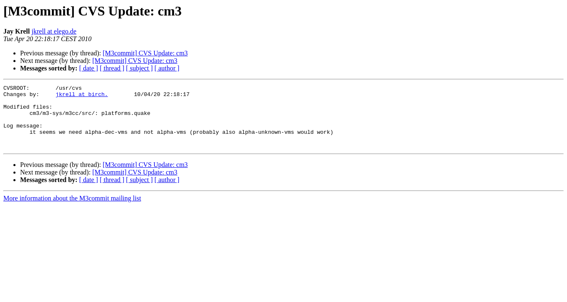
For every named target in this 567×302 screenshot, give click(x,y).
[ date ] (88, 68)
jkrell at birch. (82, 96)
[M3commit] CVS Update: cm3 (145, 53)
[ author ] (167, 68)
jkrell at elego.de (53, 31)
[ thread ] (112, 68)
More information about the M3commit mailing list (72, 210)
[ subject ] (139, 68)
